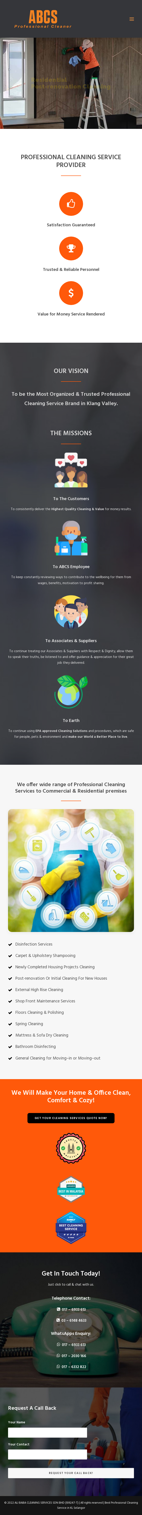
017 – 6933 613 (71, 1310)
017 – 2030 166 (71, 1356)
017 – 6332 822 (71, 1367)
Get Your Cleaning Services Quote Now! (71, 1118)
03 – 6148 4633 (71, 1321)
